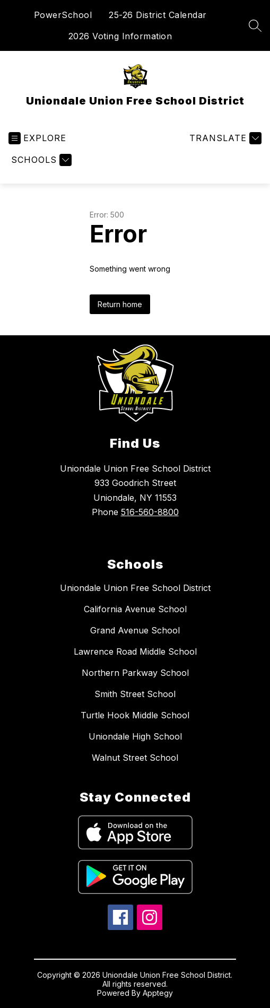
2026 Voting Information (120, 36)
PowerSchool (63, 15)
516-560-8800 (150, 512)
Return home (120, 304)
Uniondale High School (135, 736)
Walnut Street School (135, 757)
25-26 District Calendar (158, 15)
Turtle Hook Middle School (135, 715)
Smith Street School (135, 694)
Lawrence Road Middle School (135, 651)
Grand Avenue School (135, 630)
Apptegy (158, 992)
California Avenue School (135, 609)
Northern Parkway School (135, 672)
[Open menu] (37, 138)
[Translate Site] (224, 138)
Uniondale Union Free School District (135, 588)
